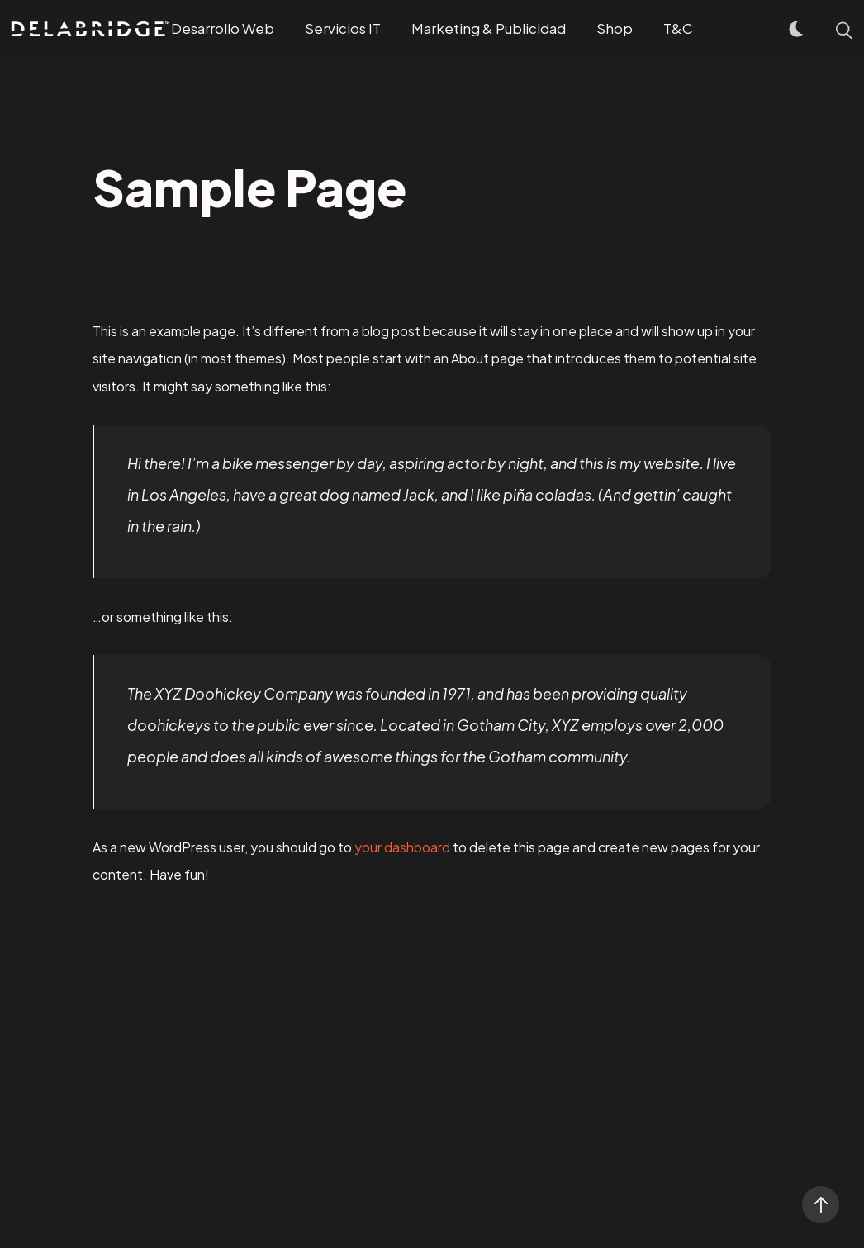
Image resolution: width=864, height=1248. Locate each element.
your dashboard (402, 847)
